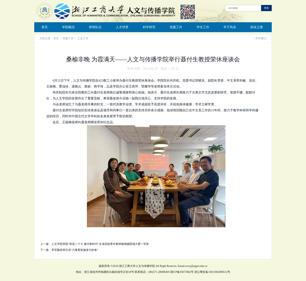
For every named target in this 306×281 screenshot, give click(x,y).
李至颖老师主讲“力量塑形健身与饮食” (74, 249)
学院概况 (68, 27)
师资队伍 (95, 27)
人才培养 (122, 27)
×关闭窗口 (260, 38)
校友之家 (256, 27)
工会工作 (82, 38)
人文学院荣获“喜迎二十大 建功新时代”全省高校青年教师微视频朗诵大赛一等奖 (100, 244)
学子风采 (229, 27)
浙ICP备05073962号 (182, 271)
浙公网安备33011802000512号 (212, 271)
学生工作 (203, 27)
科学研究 (149, 27)
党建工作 (176, 27)
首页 (44, 27)
